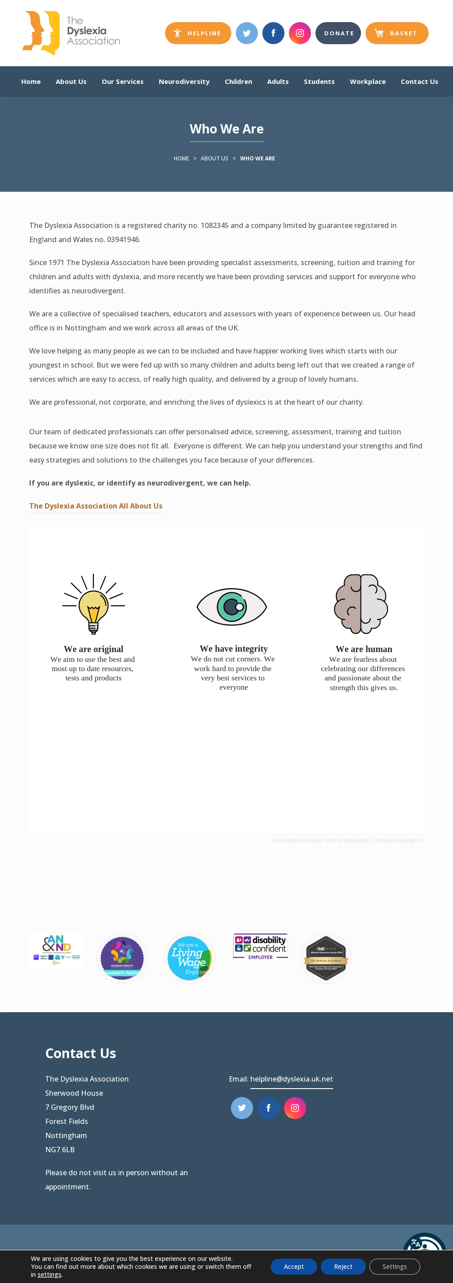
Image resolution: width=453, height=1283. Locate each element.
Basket (396, 36)
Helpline (202, 35)
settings (49, 1275)
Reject (343, 1266)
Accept (294, 1266)
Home (31, 81)
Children (238, 81)
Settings (395, 1266)
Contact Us (419, 81)
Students (319, 81)
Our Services (123, 81)
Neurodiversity (184, 81)
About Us (71, 81)
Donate (339, 33)
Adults (278, 81)
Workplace (368, 81)
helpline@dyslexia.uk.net (291, 1079)
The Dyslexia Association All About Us (95, 507)
